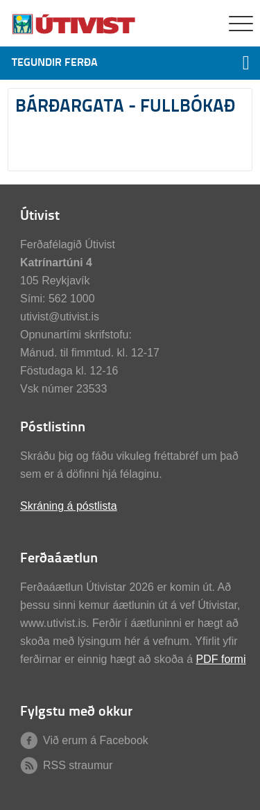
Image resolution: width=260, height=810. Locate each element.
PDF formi (220, 659)
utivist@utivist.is (59, 316)
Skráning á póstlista (68, 506)
